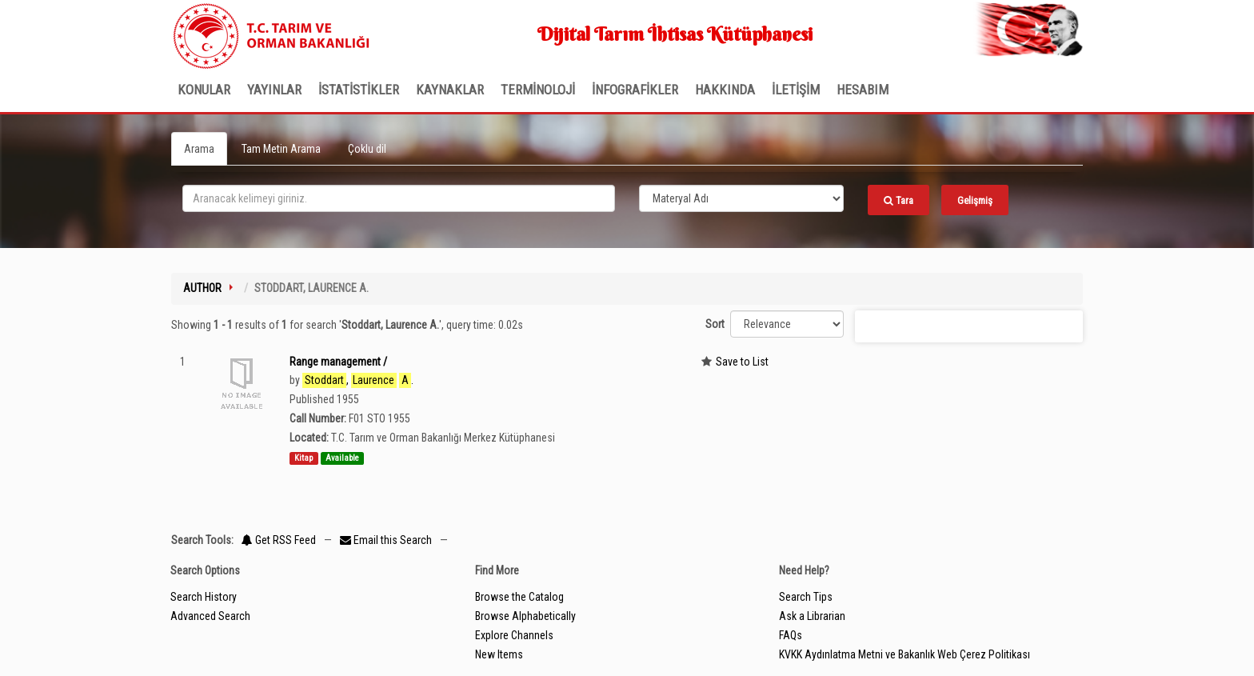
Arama (199, 148)
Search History (203, 596)
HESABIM (863, 90)
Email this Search (387, 540)
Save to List (742, 361)
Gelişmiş (974, 200)
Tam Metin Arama (281, 148)
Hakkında (725, 90)
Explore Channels (514, 635)
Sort (715, 324)
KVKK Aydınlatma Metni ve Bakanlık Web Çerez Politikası (904, 654)
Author (202, 288)
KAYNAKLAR (450, 90)
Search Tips (806, 596)
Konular (204, 90)
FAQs (790, 635)
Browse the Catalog (519, 596)
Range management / (338, 361)
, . (357, 380)
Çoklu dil (367, 148)
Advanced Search (210, 616)
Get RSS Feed (279, 540)
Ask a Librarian (812, 616)
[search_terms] (398, 198)
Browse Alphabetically (525, 616)
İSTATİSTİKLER (358, 90)
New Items (499, 654)
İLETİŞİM (796, 90)
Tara (898, 200)
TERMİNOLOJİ (538, 90)
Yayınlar (274, 90)
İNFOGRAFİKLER (635, 90)
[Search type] (741, 198)
